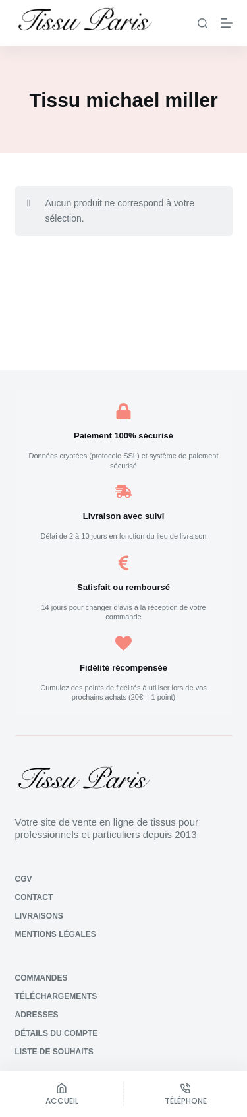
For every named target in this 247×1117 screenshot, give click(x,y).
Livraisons (39, 916)
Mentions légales (55, 934)
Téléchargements (56, 996)
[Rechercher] (202, 23)
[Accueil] (62, 1093)
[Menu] (227, 23)
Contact (34, 897)
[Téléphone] (185, 1093)
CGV (23, 879)
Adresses (37, 1014)
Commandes (41, 977)
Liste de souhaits (54, 1051)
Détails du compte (56, 1033)
